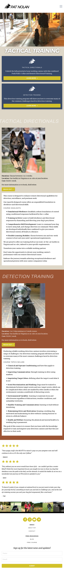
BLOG (32, 539)
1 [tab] (28, 510)
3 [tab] (33, 510)
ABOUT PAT (32, 527)
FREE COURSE (32, 542)
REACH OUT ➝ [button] (8, 189)
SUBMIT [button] (32, 566)
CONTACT (32, 531)
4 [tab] (36, 510)
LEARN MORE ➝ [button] (32, 78)
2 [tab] (31, 510)
